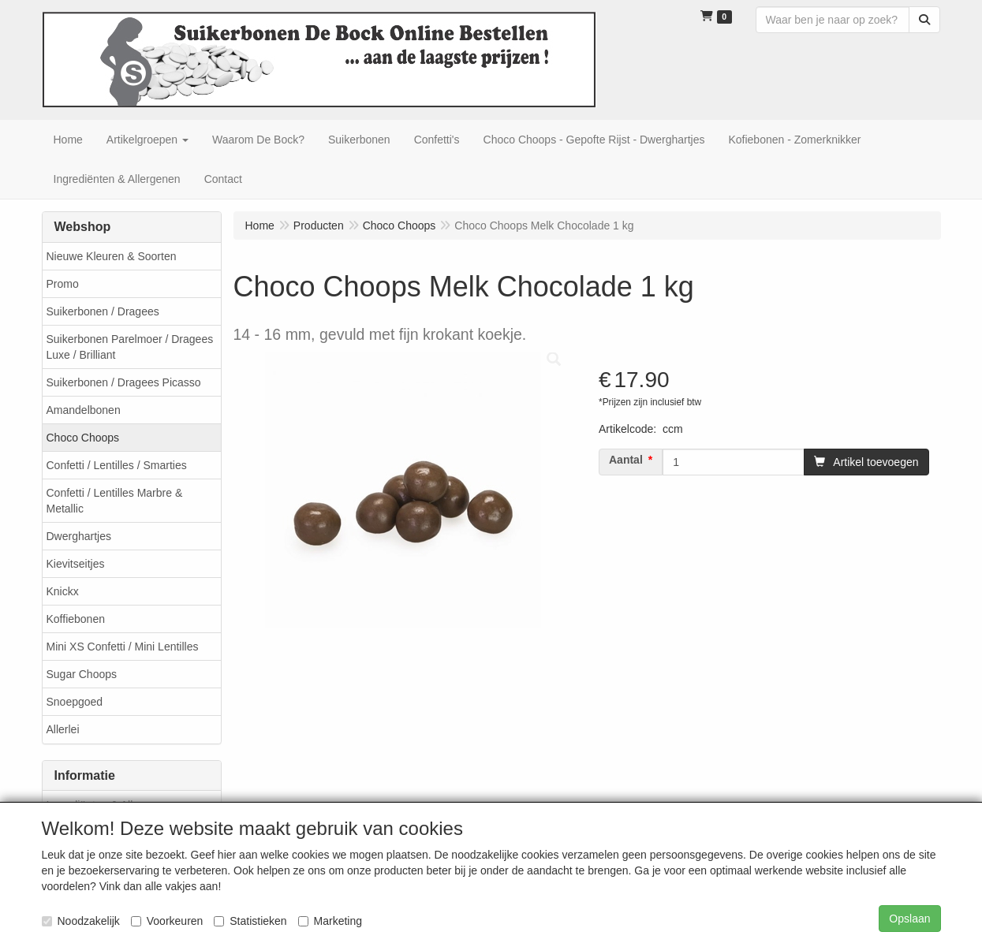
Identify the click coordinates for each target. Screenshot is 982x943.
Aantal (626, 459)
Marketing (330, 921)
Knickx (63, 591)
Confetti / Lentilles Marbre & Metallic (115, 500)
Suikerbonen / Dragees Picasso (124, 382)
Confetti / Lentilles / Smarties (117, 465)
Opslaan (909, 918)
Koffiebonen (76, 619)
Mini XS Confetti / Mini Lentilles (123, 646)
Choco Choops (83, 437)
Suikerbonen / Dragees (103, 311)
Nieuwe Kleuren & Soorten (112, 256)
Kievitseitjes (76, 563)
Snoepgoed (75, 701)
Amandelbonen (84, 410)
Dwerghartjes (79, 536)
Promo (63, 284)
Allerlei (63, 729)
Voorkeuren (167, 921)
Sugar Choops (82, 674)
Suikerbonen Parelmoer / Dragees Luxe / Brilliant (130, 347)
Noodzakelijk (81, 921)
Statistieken (250, 921)
